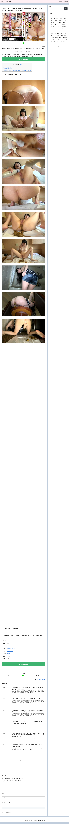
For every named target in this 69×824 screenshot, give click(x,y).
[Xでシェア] (9, 43)
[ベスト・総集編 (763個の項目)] (64, 34)
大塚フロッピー (23, 48)
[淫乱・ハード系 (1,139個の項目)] (63, 28)
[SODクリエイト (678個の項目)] (52, 39)
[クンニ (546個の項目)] (65, 45)
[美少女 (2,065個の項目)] (55, 21)
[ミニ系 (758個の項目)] (58, 35)
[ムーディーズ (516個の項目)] (62, 47)
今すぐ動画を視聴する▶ (23, 59)
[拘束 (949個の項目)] (65, 30)
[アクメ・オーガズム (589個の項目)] (63, 43)
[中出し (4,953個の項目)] (51, 19)
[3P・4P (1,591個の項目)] (65, 22)
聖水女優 (4, 48)
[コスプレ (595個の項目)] (56, 43)
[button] (38, 43)
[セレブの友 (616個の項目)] (55, 41)
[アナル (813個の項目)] (59, 34)
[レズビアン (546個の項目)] (60, 45)
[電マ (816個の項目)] (54, 34)
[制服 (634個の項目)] (51, 41)
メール (3, 799)
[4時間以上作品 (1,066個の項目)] (52, 30)
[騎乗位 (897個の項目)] (51, 32)
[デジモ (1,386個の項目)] (57, 24)
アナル (8, 48)
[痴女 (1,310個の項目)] (58, 26)
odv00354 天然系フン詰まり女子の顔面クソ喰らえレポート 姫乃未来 (17, 70)
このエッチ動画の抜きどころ (8, 67)
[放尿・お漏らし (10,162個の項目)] (59, 17)
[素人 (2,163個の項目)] (51, 21)
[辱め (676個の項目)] (58, 39)
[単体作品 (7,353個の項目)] (65, 17)
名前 (3, 795)
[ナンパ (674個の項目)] (62, 39)
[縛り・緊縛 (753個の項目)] (64, 35)
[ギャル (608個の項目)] (60, 41)
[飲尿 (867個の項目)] (55, 32)
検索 (50, 6)
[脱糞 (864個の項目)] (59, 32)
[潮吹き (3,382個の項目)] (61, 19)
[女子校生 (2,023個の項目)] (64, 21)
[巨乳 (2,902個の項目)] (65, 19)
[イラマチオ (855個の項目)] (64, 32)
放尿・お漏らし (38, 48)
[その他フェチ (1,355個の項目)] (63, 24)
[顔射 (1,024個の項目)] (58, 30)
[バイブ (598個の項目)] (51, 43)
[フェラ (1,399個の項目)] (51, 24)
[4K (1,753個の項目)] (56, 22)
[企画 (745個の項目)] (56, 37)
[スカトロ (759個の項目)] (52, 35)
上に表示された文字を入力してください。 (10, 804)
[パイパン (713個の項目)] (65, 37)
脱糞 (43, 48)
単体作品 (17, 48)
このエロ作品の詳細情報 (8, 68)
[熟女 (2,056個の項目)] (60, 21)
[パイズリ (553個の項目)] (55, 45)
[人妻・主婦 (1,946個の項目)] (52, 22)
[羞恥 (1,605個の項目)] (60, 22)
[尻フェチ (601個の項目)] (65, 41)
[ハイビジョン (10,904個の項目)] (52, 17)
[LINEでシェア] (24, 43)
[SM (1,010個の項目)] (61, 30)
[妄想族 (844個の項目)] (51, 34)
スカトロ (13, 48)
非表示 (21, 64)
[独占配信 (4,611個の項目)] (56, 19)
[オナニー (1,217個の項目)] (57, 28)
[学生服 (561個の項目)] (51, 45)
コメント (4, 781)
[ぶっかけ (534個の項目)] (53, 47)
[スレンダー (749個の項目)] (52, 37)
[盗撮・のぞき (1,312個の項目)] (52, 26)
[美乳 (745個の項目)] (60, 37)
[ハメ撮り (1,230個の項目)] (51, 28)
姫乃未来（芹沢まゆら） (30, 48)
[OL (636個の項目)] (65, 39)
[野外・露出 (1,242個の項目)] (64, 26)
